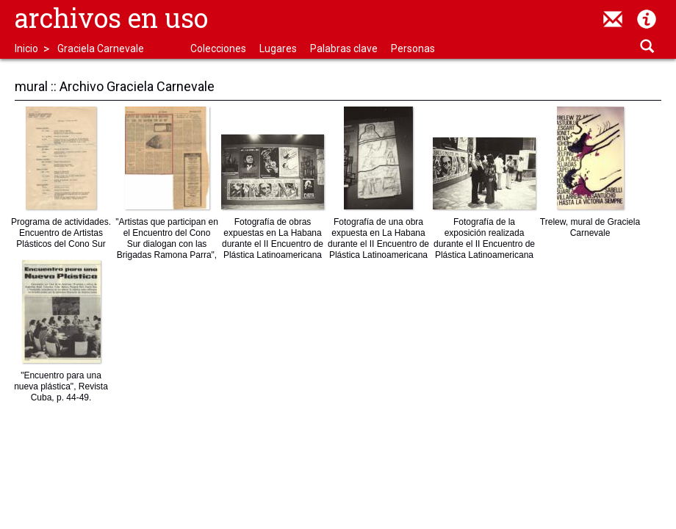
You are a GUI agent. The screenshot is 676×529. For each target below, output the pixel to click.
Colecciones (218, 48)
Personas (413, 48)
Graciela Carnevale (100, 48)
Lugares (278, 48)
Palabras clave (344, 48)
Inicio (26, 48)
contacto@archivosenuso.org (613, 19)
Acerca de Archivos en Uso (646, 19)
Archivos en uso (111, 17)
